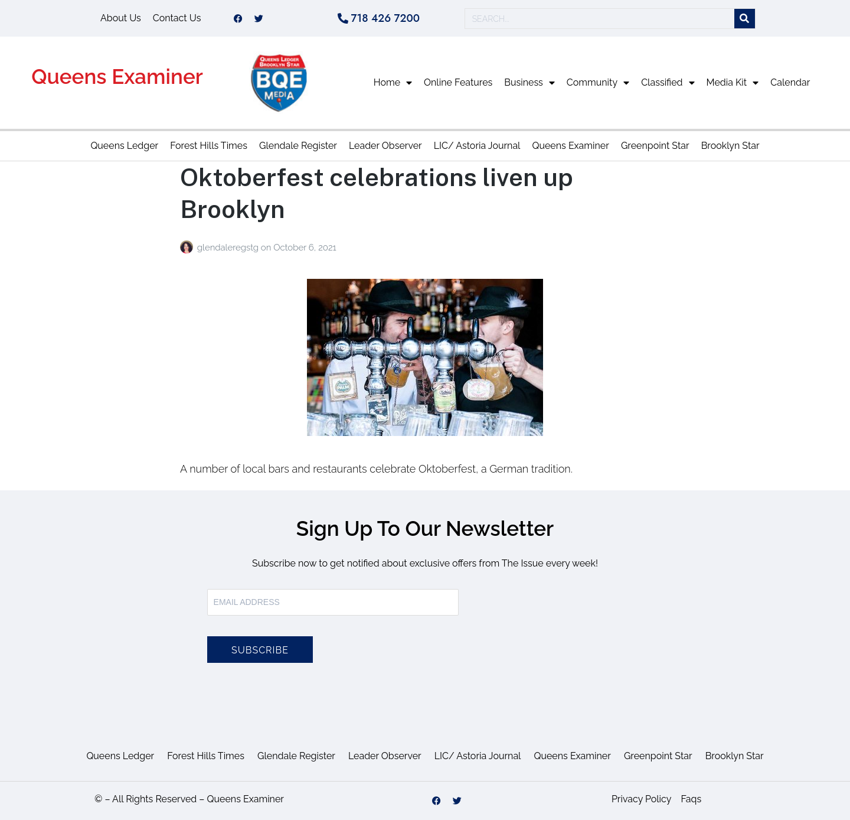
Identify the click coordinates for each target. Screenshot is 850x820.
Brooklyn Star (730, 145)
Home (393, 83)
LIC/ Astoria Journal (477, 145)
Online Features (458, 82)
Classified (667, 83)
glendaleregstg (229, 247)
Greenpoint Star (655, 145)
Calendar (790, 82)
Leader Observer (385, 145)
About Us (120, 18)
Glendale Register (298, 145)
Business (529, 83)
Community (598, 83)
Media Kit (733, 83)
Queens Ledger (124, 145)
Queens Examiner (117, 76)
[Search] (744, 18)
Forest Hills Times (208, 145)
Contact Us (177, 18)
